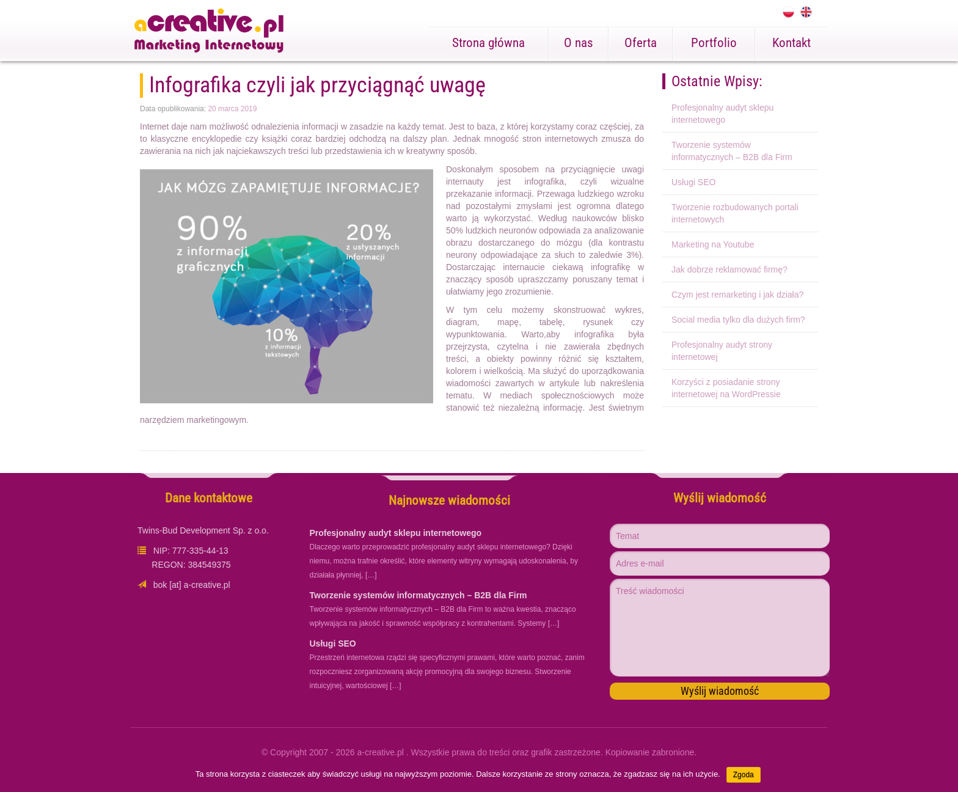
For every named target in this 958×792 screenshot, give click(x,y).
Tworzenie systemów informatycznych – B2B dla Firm (731, 151)
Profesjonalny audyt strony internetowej (721, 351)
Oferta (640, 42)
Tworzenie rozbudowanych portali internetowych (735, 213)
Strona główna (488, 42)
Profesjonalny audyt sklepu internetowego (722, 114)
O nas (578, 42)
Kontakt (791, 42)
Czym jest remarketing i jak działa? (737, 294)
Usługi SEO (693, 182)
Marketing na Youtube (712, 244)
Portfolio (714, 42)
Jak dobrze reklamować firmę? (729, 269)
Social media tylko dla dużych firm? (738, 319)
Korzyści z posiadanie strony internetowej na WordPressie (726, 388)
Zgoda (743, 775)
